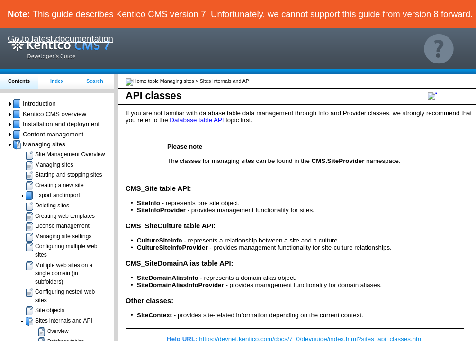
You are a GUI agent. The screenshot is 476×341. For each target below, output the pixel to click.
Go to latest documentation (60, 39)
